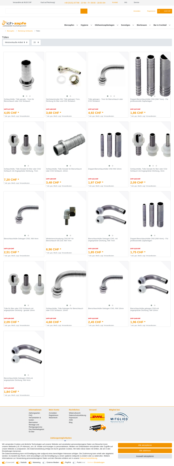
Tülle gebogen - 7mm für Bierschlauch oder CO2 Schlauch (105, 100)
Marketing (37, 462)
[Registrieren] (150, 10)
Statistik (23, 462)
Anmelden (53, 413)
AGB (71, 420)
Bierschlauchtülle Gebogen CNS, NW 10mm (106, 308)
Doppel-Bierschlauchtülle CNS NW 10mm (105, 168)
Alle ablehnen (145, 451)
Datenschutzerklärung (77, 415)
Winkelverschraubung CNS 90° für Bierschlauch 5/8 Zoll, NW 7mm (60, 239)
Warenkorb (53, 417)
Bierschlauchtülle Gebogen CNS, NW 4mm (21, 238)
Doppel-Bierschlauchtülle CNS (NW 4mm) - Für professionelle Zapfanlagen (149, 239)
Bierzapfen (69, 25)
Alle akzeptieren (145, 445)
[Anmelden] (136, 10)
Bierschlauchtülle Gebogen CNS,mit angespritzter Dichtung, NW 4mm (18, 379)
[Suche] (83, 10)
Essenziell (10, 462)
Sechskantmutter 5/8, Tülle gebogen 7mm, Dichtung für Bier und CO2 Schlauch (63, 100)
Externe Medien (53, 462)
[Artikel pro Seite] (36, 42)
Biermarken (33, 422)
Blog (70, 422)
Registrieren (53, 415)
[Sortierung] (16, 42)
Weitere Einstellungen (96, 462)
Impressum (73, 417)
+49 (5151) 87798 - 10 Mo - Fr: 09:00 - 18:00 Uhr (81, 2)
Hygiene (85, 25)
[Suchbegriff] (42, 10)
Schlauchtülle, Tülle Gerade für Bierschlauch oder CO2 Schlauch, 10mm (64, 170)
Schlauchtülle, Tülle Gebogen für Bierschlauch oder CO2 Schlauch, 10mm (64, 309)
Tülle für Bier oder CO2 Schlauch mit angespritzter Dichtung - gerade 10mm (19, 309)
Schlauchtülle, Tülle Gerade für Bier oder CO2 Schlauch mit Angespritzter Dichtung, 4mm (148, 170)
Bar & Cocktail (160, 25)
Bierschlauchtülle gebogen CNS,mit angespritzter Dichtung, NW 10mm (144, 309)
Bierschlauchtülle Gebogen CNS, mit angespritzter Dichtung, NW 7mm (103, 239)
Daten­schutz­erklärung (88, 458)
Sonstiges (126, 25)
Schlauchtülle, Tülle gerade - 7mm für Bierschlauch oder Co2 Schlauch (19, 100)
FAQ (30, 415)
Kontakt (109, 2)
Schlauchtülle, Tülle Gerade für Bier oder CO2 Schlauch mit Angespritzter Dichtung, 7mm (22, 170)
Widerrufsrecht (74, 413)
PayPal (68, 462)
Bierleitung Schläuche (25, 30)
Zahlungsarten (34, 413)
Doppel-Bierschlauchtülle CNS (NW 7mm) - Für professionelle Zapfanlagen (149, 100)
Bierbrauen (142, 25)
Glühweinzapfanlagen (105, 25)
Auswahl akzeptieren (145, 456)
